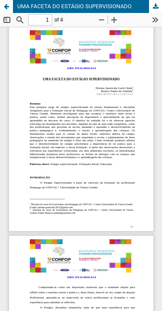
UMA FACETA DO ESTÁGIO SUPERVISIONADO (74, 6)
